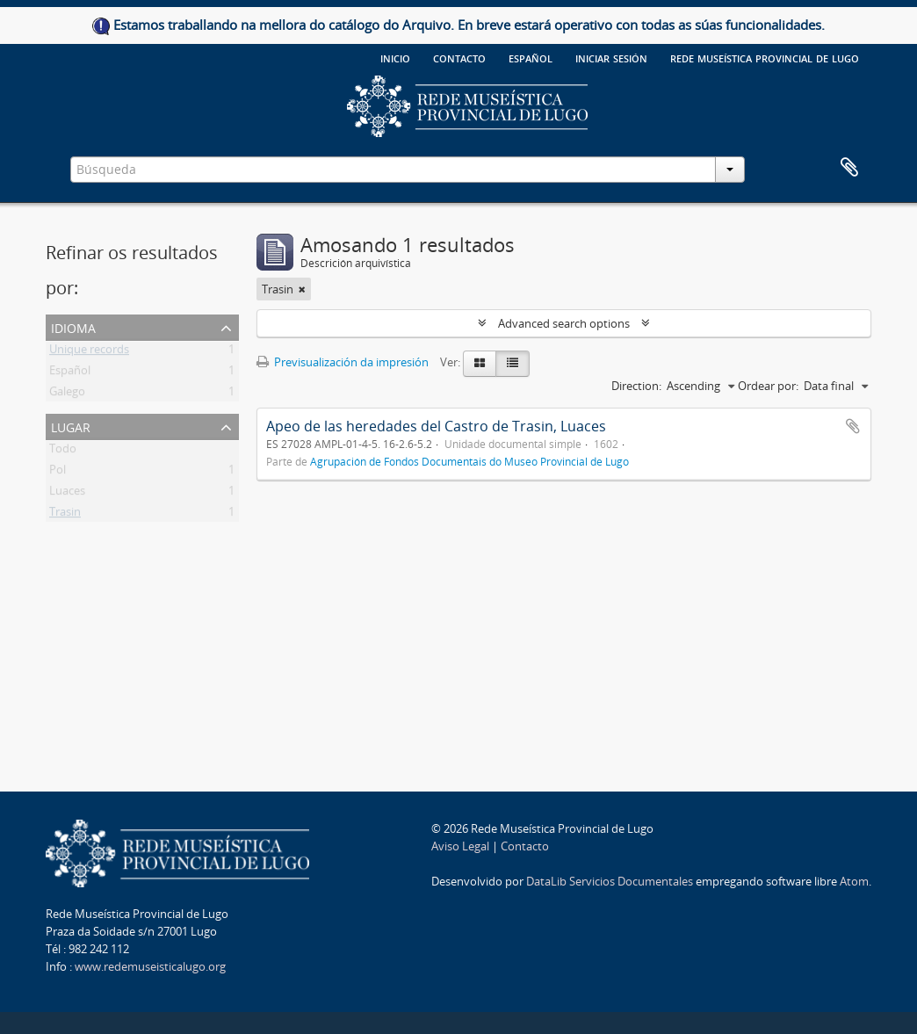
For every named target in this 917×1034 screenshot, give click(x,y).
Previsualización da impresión (342, 362)
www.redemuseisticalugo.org (150, 966)
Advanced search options (563, 323)
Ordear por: (768, 386)
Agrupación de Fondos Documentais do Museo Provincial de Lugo (469, 461)
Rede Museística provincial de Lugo (764, 57)
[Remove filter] (302, 289)
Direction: (636, 386)
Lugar (70, 425)
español (530, 57)
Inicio (395, 57)
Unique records (89, 352)
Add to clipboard (853, 426)
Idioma (73, 326)
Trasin (65, 515)
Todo (62, 451)
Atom (854, 881)
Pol (57, 473)
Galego (67, 394)
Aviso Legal (460, 846)
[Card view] (479, 364)
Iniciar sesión (611, 57)
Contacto (459, 57)
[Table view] (512, 364)
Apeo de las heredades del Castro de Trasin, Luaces (436, 426)
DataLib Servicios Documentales (609, 881)
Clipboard (849, 168)
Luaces (67, 494)
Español (69, 373)
